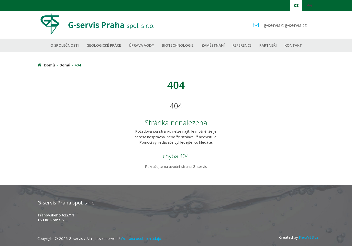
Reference (242, 45)
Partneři (268, 45)
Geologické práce (104, 45)
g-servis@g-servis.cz (285, 25)
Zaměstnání (213, 45)
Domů (49, 65)
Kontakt (293, 45)
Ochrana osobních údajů (141, 238)
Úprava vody (141, 45)
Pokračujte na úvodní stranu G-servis (176, 166)
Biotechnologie (178, 45)
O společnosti (64, 45)
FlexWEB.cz (308, 237)
